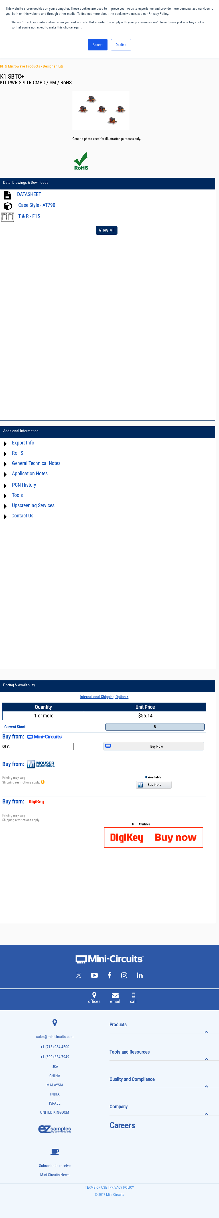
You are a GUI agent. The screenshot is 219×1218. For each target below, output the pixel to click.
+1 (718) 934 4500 (54, 1046)
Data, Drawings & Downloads (25, 182)
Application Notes (30, 473)
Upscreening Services (33, 505)
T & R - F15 (29, 216)
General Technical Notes (36, 463)
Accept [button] (98, 45)
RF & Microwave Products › (21, 66)
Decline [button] (121, 45)
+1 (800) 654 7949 (54, 1056)
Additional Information (20, 431)
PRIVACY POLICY (121, 1187)
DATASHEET (29, 194)
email (115, 998)
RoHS (17, 453)
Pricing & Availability (19, 685)
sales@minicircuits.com (55, 1036)
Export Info (23, 443)
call (133, 998)
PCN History (24, 485)
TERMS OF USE (96, 1187)
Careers (122, 1125)
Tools (17, 495)
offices (94, 998)
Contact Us (22, 516)
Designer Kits (53, 66)
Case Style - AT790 (36, 205)
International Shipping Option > (104, 696)
